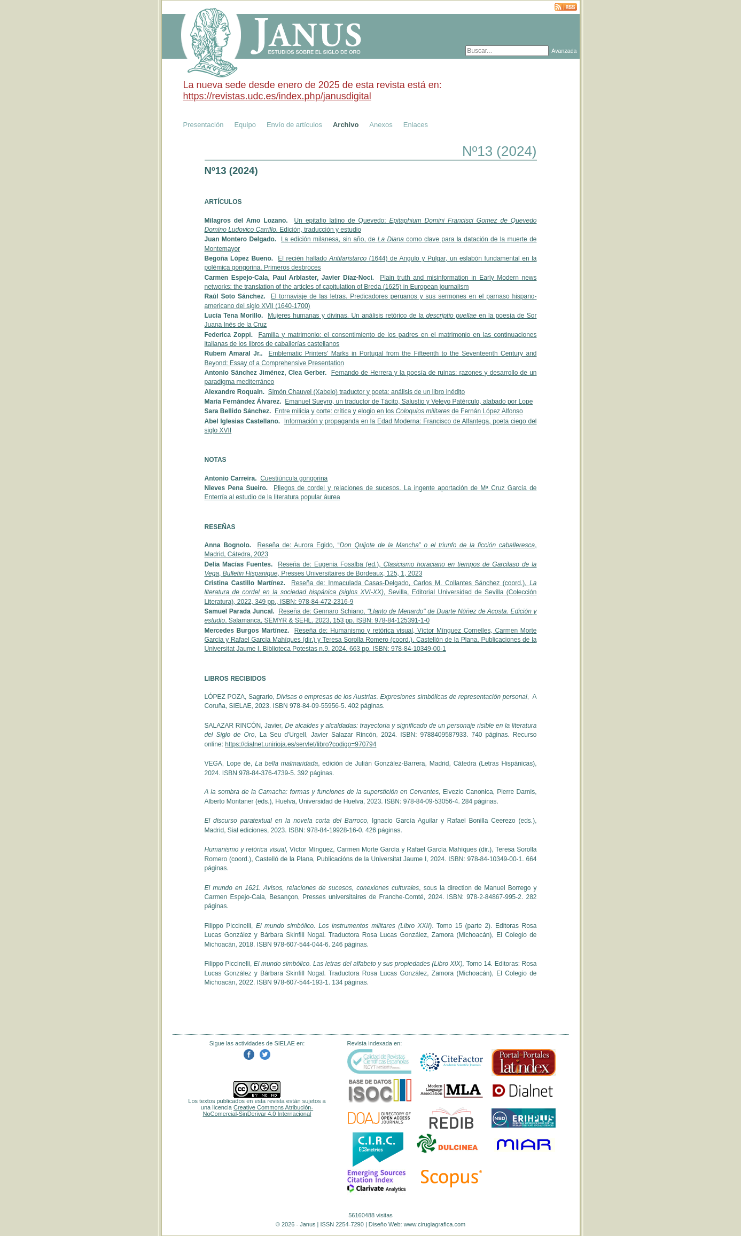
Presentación (203, 125)
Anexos (380, 125)
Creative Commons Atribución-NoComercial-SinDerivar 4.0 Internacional (258, 1110)
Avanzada (563, 51)
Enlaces (415, 125)
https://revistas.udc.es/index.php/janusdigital (277, 96)
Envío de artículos (294, 125)
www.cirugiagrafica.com (435, 1224)
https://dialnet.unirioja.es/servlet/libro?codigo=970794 (300, 744)
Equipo (244, 125)
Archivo (345, 125)
